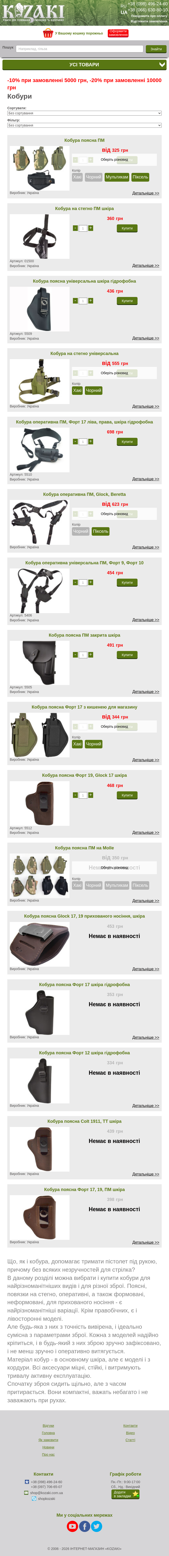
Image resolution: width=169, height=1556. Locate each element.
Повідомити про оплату (149, 16)
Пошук (7, 47)
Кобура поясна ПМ (84, 140)
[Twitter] (96, 1526)
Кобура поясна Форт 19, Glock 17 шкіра (84, 775)
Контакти (130, 1426)
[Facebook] (85, 1526)
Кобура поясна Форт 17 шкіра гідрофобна (84, 984)
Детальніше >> (145, 193)
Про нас (48, 1454)
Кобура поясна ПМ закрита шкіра (84, 635)
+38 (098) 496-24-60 (148, 3)
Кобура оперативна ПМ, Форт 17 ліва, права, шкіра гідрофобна (84, 422)
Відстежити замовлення (149, 21)
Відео (130, 1433)
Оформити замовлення (118, 33)
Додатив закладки (122, 1494)
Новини (48, 1447)
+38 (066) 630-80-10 (148, 10)
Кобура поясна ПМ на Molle (84, 848)
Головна (48, 1433)
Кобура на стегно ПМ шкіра (84, 208)
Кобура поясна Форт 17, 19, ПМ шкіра (84, 1189)
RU (124, 6)
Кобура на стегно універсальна (84, 353)
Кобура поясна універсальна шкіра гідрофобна (84, 281)
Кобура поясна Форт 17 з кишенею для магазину (84, 707)
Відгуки (48, 1426)
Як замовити (48, 1440)
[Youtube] (73, 1526)
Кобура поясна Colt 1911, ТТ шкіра (85, 1121)
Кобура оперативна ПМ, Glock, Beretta (84, 494)
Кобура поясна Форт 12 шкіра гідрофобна (84, 1052)
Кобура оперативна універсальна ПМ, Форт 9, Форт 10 (84, 562)
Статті (130, 1440)
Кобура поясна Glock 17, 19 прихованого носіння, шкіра (84, 916)
